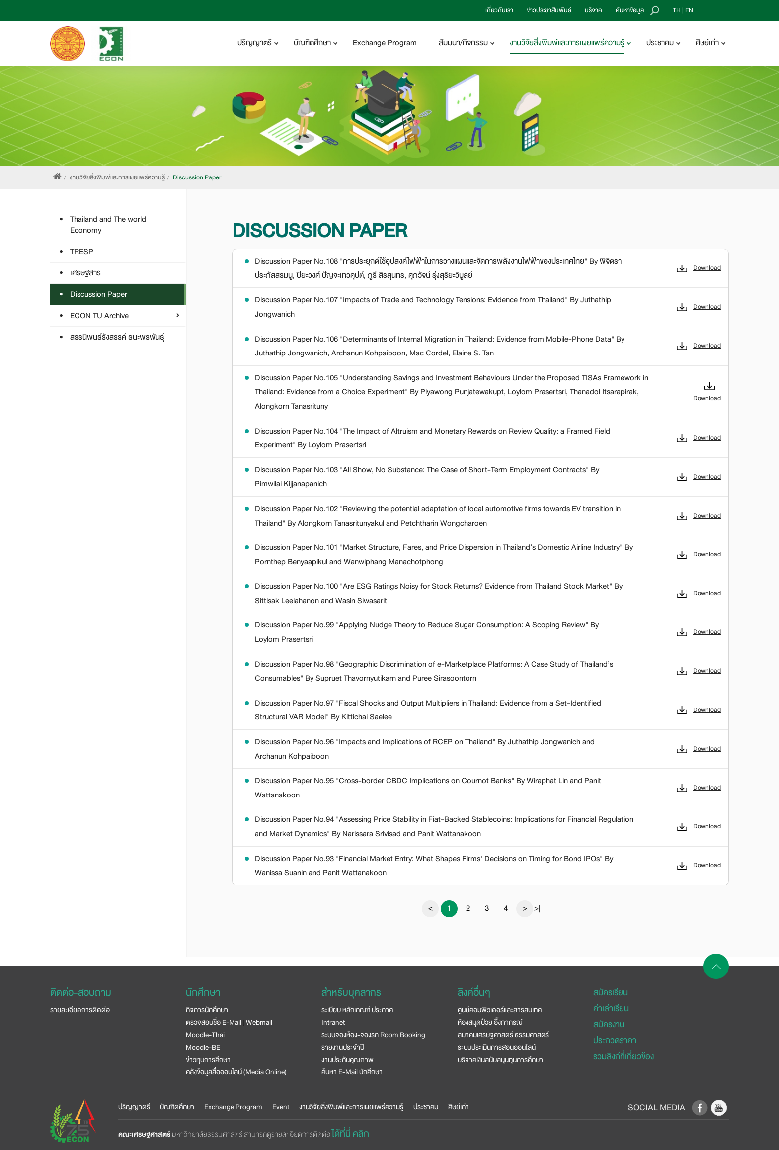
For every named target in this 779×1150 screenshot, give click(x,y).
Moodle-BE (203, 1047)
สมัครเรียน (610, 992)
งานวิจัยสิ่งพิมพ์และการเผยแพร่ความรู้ (117, 177)
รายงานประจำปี (342, 1047)
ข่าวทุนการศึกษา (208, 1059)
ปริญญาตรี (134, 1107)
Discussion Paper (197, 177)
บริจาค (593, 10)
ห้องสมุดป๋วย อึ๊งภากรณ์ (490, 1022)
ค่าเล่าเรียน (611, 1008)
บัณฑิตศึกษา (177, 1107)
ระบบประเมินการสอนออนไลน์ (497, 1047)
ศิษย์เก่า (458, 1107)
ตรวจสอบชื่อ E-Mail (213, 1022)
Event (280, 1107)
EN (689, 10)
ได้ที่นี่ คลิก (350, 1134)
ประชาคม (425, 1107)
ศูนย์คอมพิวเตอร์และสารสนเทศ (500, 1010)
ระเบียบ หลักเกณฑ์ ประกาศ (357, 1010)
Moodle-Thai (205, 1035)
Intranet (333, 1022)
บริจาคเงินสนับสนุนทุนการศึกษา (500, 1059)
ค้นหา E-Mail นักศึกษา (352, 1072)
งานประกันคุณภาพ (347, 1059)
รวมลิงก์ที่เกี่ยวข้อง (623, 1056)
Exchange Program (385, 42)
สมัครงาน (608, 1024)
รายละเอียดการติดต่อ (80, 1010)
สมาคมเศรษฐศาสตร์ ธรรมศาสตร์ (503, 1035)
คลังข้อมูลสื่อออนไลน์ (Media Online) (236, 1072)
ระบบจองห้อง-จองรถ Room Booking (373, 1035)
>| (537, 908)
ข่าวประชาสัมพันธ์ (549, 10)
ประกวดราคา (614, 1040)
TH (677, 10)
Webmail (259, 1022)
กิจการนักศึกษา (207, 1010)
